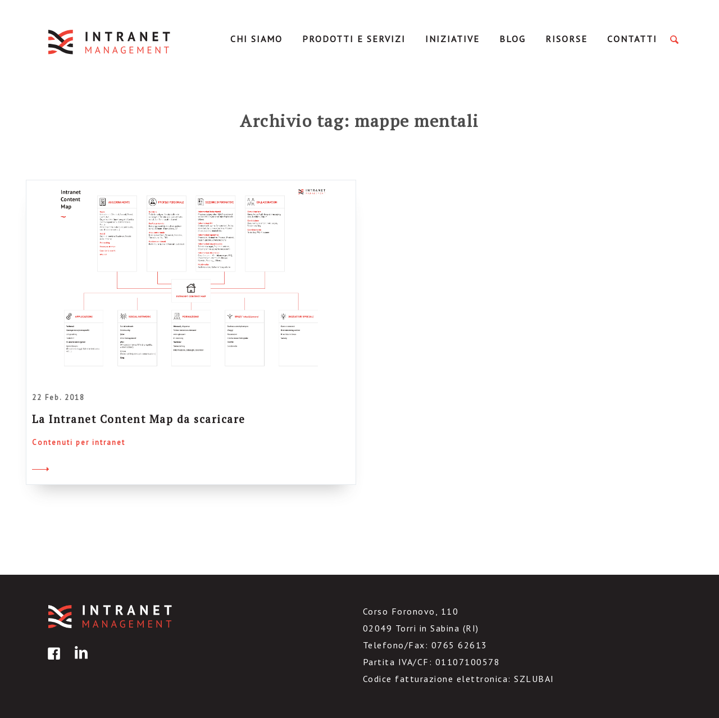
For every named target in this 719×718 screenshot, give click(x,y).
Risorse (566, 38)
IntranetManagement (110, 41)
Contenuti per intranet (78, 442)
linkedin (79, 661)
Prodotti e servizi (354, 38)
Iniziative (452, 38)
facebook (52, 661)
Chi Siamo (256, 38)
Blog (512, 38)
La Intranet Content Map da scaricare (138, 419)
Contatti (632, 38)
